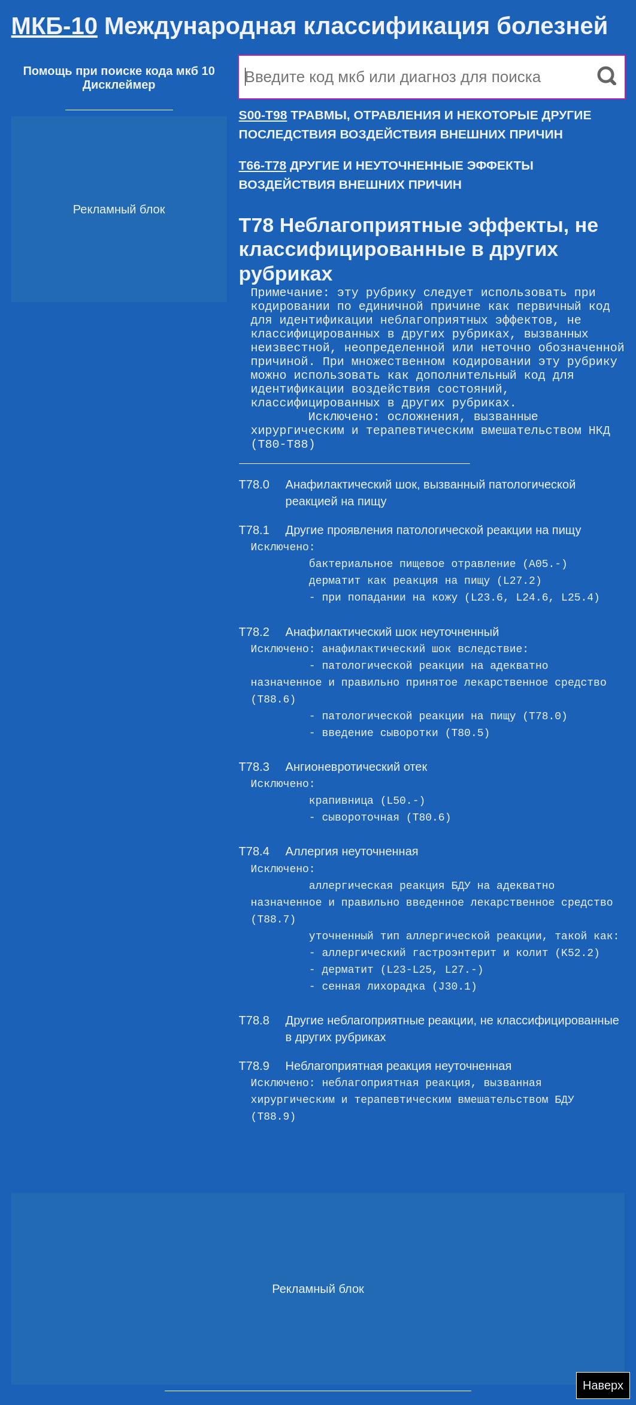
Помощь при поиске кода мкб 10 (118, 70)
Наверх (603, 1385)
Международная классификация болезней (309, 26)
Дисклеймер (119, 84)
